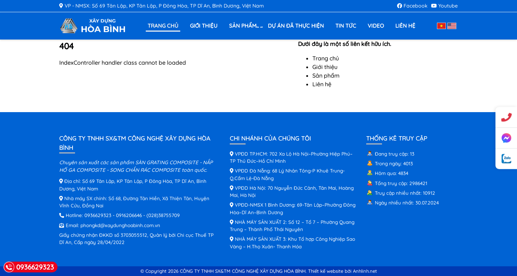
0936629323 (97, 215)
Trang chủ (163, 25)
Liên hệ (405, 25)
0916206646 (129, 215)
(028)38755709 (163, 215)
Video (376, 25)
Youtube (444, 6)
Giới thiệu (204, 25)
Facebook (412, 6)
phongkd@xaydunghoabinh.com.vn (120, 225)
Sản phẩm (243, 26)
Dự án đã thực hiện (296, 25)
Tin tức (345, 25)
